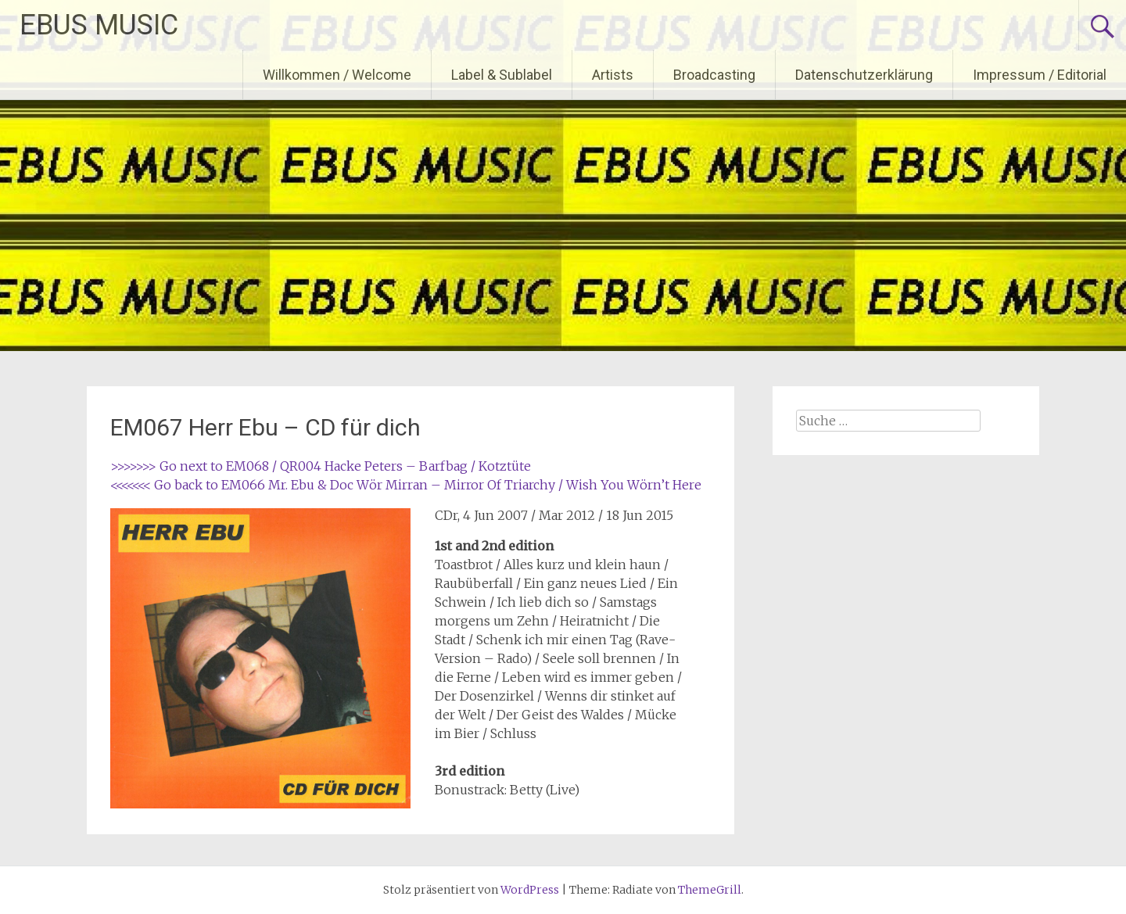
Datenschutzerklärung (864, 74)
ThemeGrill (709, 890)
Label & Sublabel (501, 74)
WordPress (529, 890)
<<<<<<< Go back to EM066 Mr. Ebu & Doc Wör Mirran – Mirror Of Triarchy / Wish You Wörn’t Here (405, 485)
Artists (612, 74)
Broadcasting (714, 74)
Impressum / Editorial (1039, 74)
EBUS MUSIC (99, 25)
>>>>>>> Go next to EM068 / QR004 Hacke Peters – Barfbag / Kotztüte (320, 466)
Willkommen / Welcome (337, 74)
